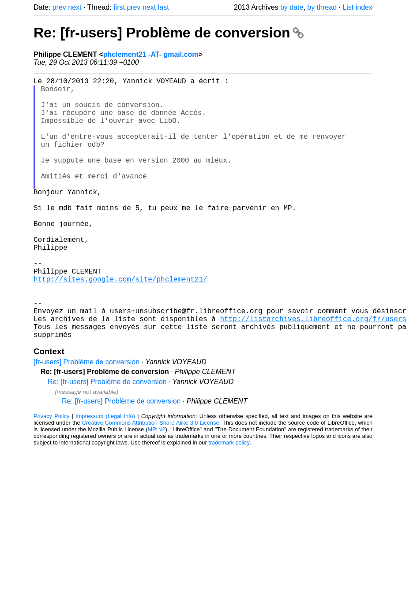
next (74, 7)
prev (59, 7)
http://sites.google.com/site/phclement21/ (120, 325)
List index (357, 7)
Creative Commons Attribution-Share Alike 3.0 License (150, 481)
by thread (322, 7)
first (119, 7)
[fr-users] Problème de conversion (86, 420)
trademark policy (228, 500)
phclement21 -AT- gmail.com (151, 54)
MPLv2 (156, 487)
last (163, 7)
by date (291, 7)
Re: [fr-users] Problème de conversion (169, 33)
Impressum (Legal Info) (105, 474)
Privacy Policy (51, 474)
